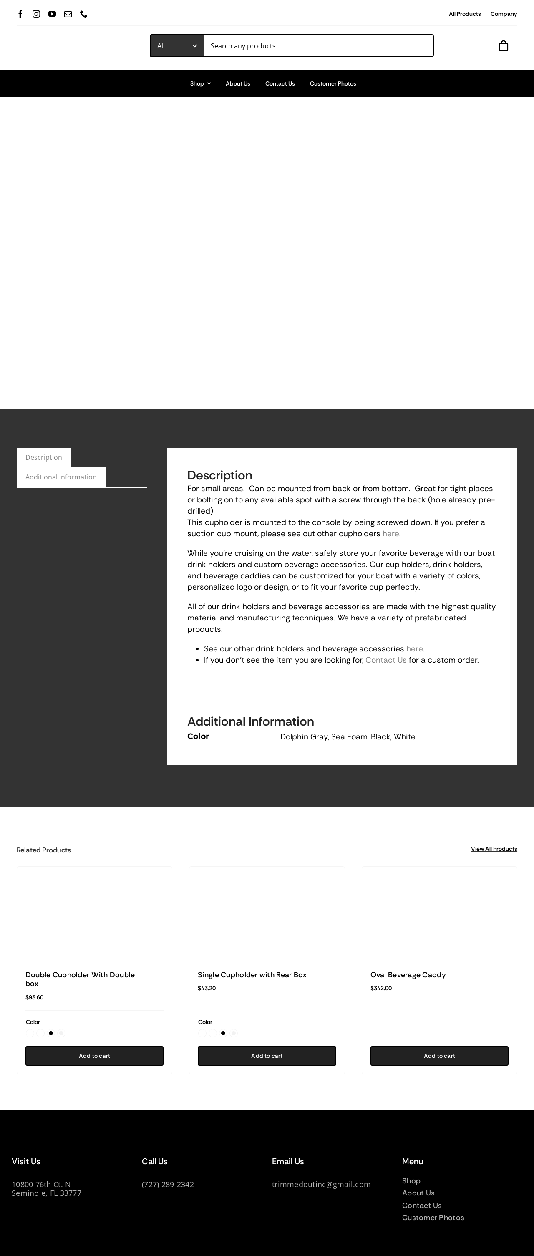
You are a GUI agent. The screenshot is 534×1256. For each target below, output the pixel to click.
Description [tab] (43, 457)
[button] (30, 1033)
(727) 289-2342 (168, 1184)
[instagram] (36, 14)
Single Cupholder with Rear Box (252, 975)
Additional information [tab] (61, 477)
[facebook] (20, 14)
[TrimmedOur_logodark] (69, 40)
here (391, 533)
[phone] (84, 14)
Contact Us (386, 660)
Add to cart (94, 1055)
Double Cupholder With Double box (80, 979)
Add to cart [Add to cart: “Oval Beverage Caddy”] (439, 1055)
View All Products (494, 848)
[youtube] (52, 14)
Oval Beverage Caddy (408, 975)
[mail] (68, 14)
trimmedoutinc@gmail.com (321, 1184)
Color (33, 1022)
